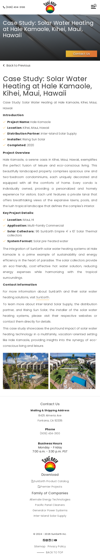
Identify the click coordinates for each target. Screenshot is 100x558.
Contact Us (81, 54)
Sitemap (39, 546)
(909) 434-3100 (14, 7)
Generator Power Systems (50, 510)
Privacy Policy (57, 546)
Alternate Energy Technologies (50, 499)
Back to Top (54, 552)
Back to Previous (17, 65)
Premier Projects (50, 486)
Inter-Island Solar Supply (50, 516)
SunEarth (42, 297)
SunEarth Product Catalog (50, 481)
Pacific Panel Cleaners (50, 505)
